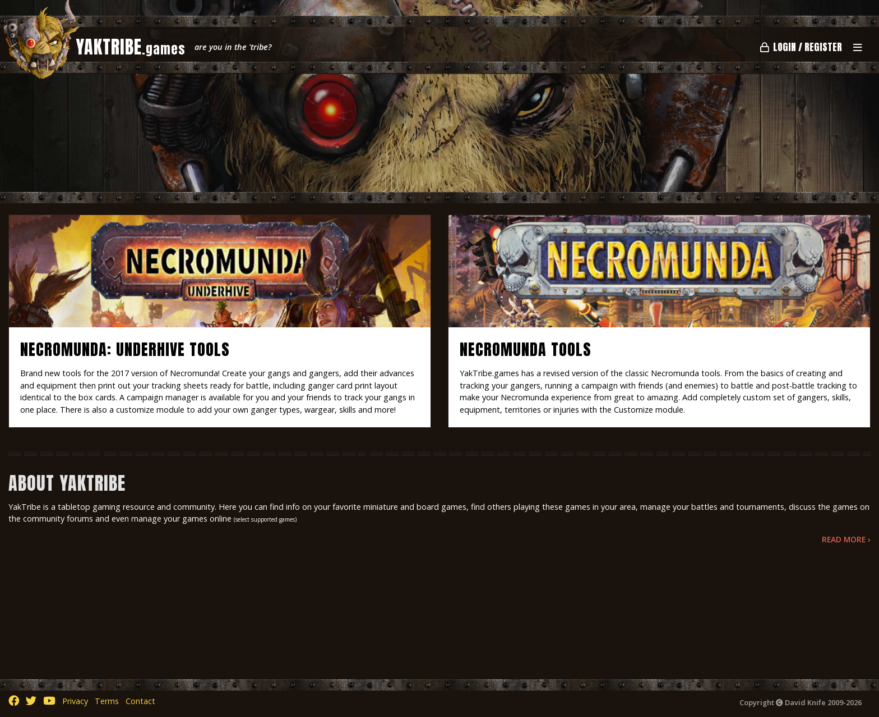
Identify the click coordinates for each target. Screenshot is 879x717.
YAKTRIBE (131, 47)
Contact (140, 701)
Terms (107, 701)
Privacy (75, 701)
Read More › (846, 539)
